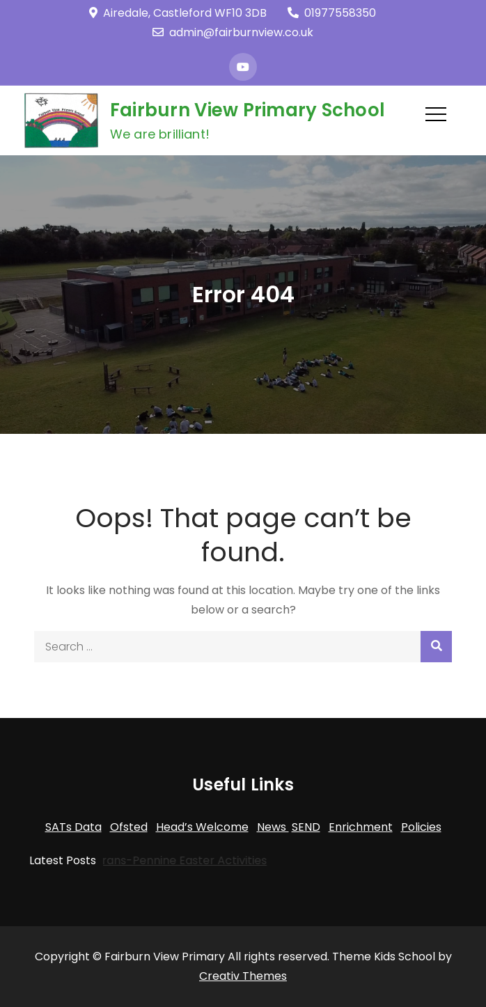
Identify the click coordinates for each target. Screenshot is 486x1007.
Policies (421, 827)
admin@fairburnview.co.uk (232, 32)
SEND (306, 827)
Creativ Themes (243, 976)
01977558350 (332, 13)
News (273, 827)
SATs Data (73, 827)
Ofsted (129, 827)
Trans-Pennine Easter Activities (176, 860)
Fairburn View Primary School (247, 110)
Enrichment (361, 827)
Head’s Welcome (202, 827)
